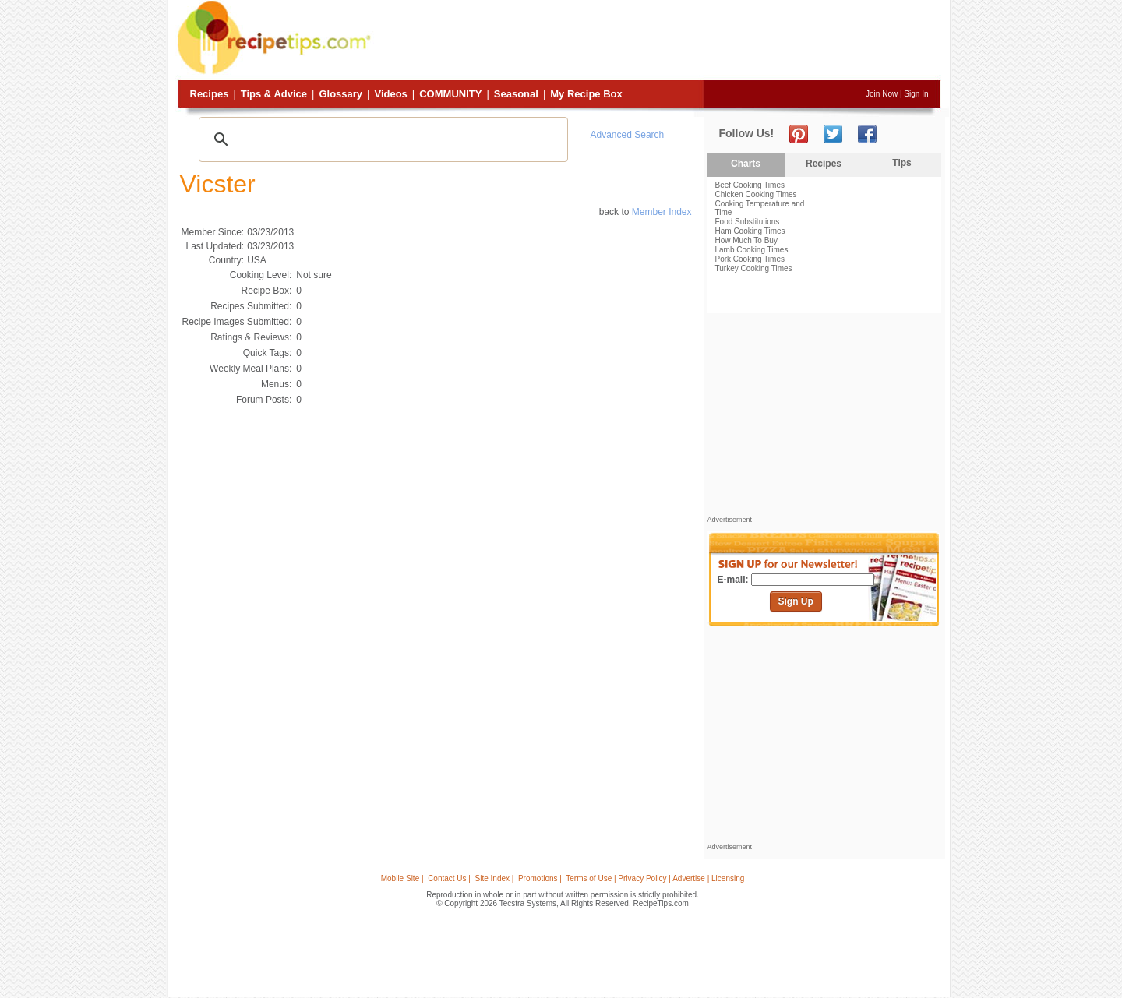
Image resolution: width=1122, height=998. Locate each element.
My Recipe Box (586, 94)
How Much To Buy (746, 240)
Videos (390, 94)
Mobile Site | (402, 878)
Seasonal (516, 94)
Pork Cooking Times (750, 259)
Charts (745, 163)
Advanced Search (628, 134)
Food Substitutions (747, 221)
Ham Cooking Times (750, 231)
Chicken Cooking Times (756, 194)
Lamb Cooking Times (752, 249)
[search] (381, 139)
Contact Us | (449, 878)
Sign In (916, 94)
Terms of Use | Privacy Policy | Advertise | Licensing (655, 878)
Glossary (340, 94)
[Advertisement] (657, 41)
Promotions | (540, 878)
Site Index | (494, 878)
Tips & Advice (274, 94)
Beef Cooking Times (750, 185)
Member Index (662, 211)
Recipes (209, 94)
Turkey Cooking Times (753, 268)
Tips (901, 162)
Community (450, 94)
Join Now (882, 94)
